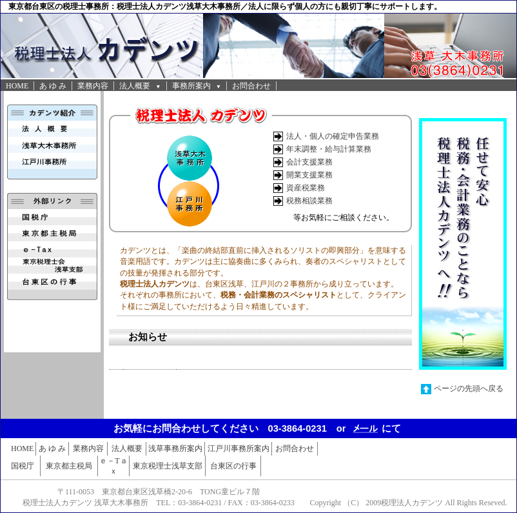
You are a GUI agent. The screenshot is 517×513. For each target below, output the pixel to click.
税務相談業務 (309, 200)
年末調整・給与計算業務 (328, 149)
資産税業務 (305, 187)
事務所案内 (196, 85)
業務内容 (92, 85)
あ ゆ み (52, 85)
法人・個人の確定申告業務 (332, 136)
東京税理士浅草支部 (167, 465)
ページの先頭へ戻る (468, 388)
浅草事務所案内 (175, 448)
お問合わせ (251, 85)
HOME (17, 85)
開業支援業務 (309, 174)
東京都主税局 (69, 465)
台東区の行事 (233, 465)
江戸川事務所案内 (238, 448)
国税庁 (22, 465)
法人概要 (140, 85)
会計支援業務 (309, 161)
